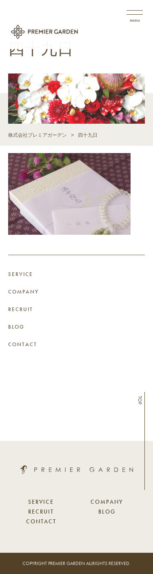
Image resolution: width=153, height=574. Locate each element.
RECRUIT (20, 309)
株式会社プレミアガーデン (37, 135)
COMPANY (23, 291)
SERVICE (20, 274)
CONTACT (22, 344)
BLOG (16, 326)
